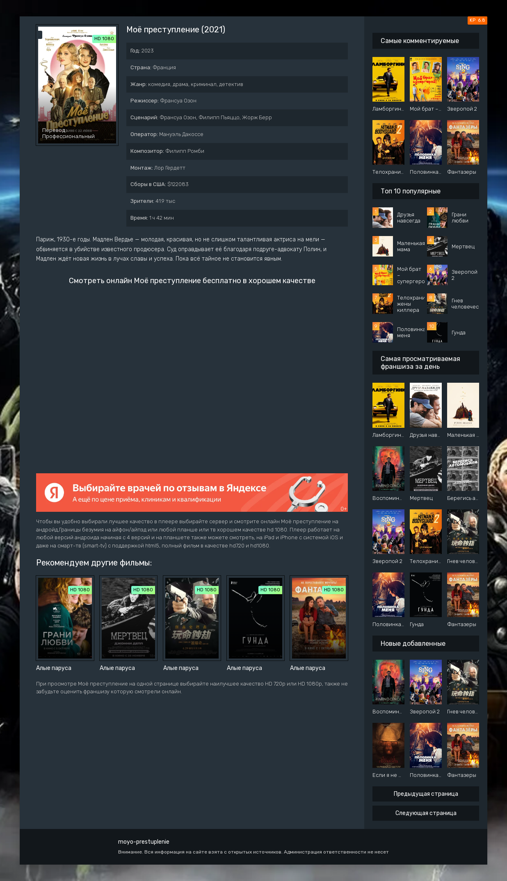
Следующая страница (426, 813)
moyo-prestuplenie (143, 841)
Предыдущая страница (426, 793)
